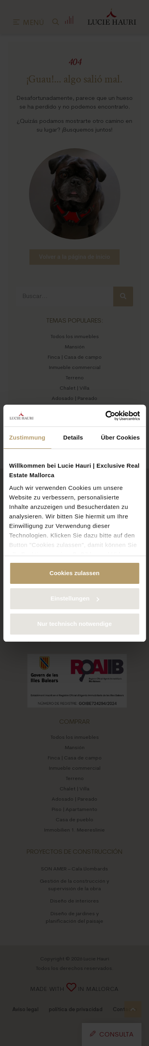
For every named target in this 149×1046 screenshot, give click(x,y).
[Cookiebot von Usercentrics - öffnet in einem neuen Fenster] (106, 416)
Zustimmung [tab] (27, 437)
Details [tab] (73, 437)
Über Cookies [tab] (120, 437)
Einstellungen (74, 598)
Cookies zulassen (75, 573)
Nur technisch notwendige (74, 623)
